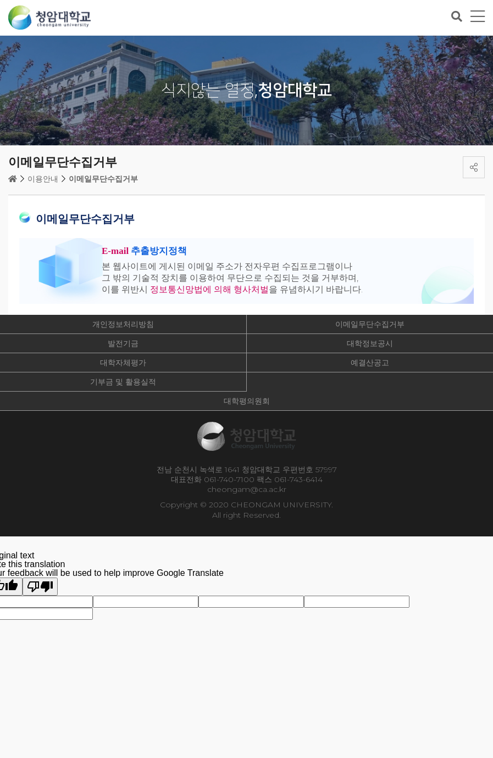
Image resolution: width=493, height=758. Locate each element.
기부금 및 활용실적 (123, 382)
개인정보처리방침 (123, 324)
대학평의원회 (247, 401)
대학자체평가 (123, 362)
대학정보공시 (370, 343)
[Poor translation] (40, 587)
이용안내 (42, 179)
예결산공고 (370, 362)
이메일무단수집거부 (103, 179)
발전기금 (123, 343)
